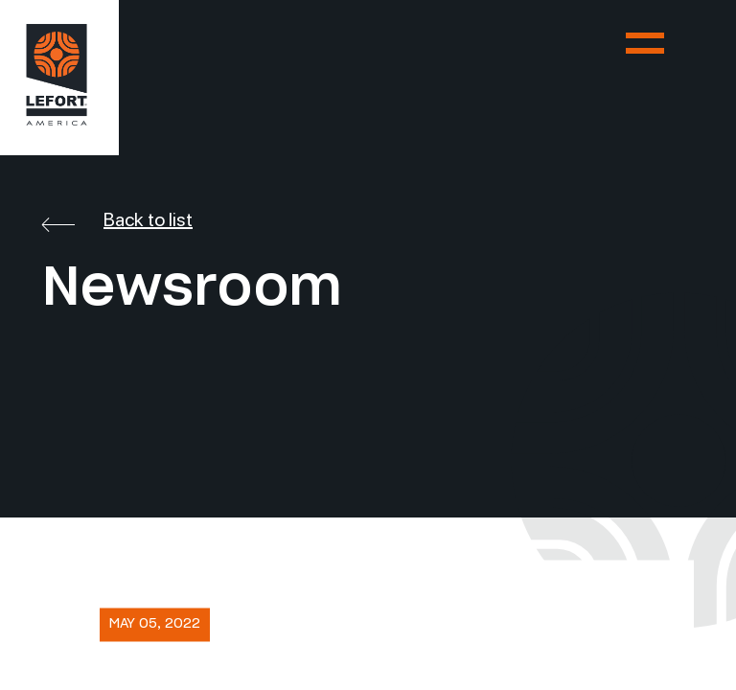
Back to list (117, 219)
